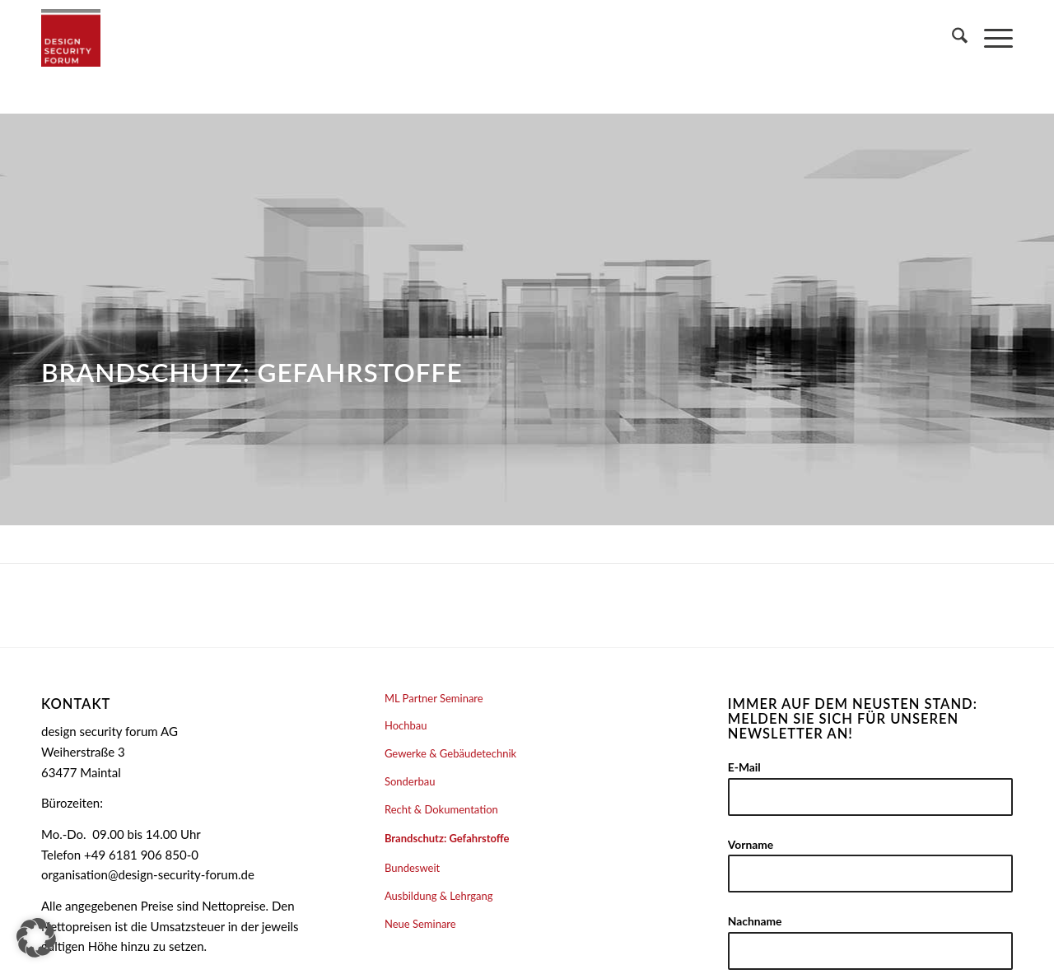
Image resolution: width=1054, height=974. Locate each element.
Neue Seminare (420, 923)
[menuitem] (951, 38)
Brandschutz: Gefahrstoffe (447, 838)
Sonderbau (410, 781)
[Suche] (951, 38)
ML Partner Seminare (434, 698)
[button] (36, 938)
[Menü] (990, 38)
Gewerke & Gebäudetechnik (450, 753)
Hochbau (406, 725)
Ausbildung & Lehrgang (439, 895)
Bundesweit (412, 867)
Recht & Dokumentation (441, 809)
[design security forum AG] (70, 38)
